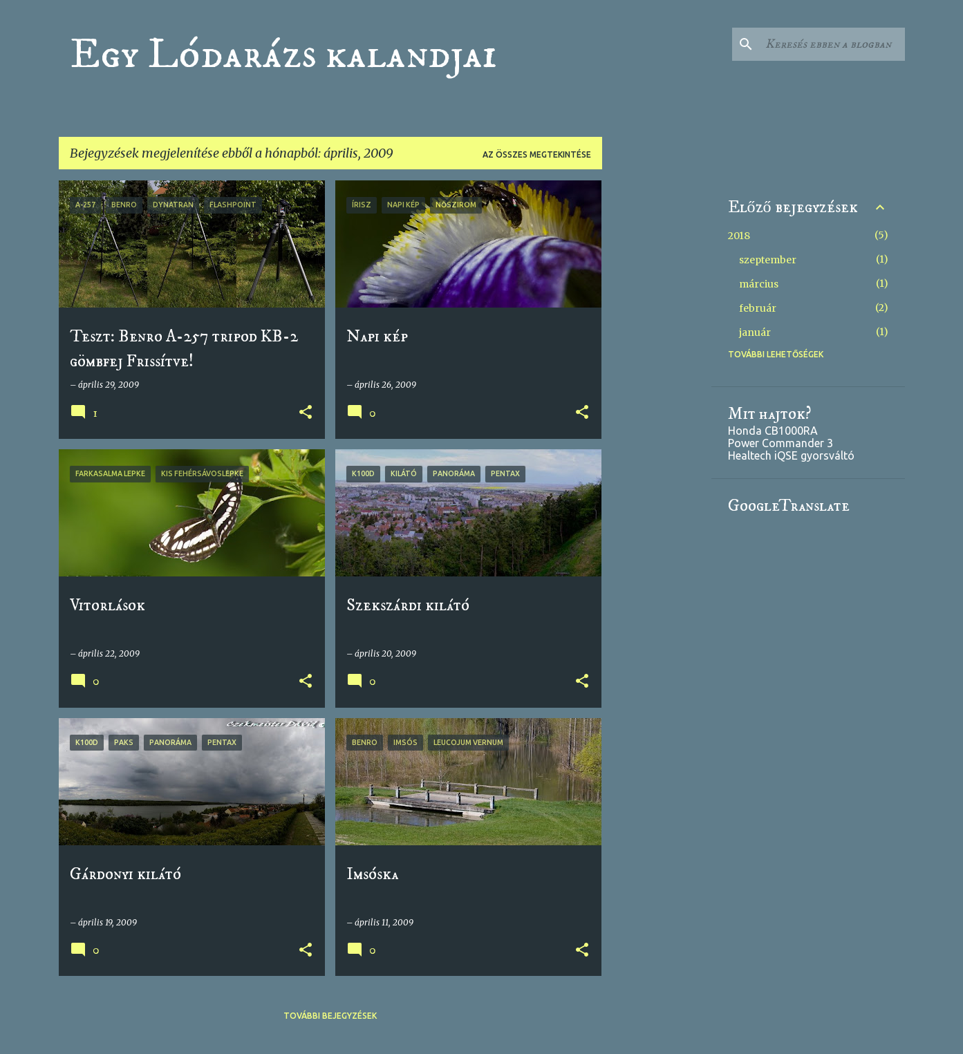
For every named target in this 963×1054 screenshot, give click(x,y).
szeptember (767, 260)
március (758, 284)
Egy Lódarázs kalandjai (283, 55)
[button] (305, 413)
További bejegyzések (330, 1015)
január (755, 332)
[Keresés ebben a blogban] (832, 44)
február (757, 308)
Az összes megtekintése (537, 154)
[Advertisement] (657, 387)
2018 (739, 235)
